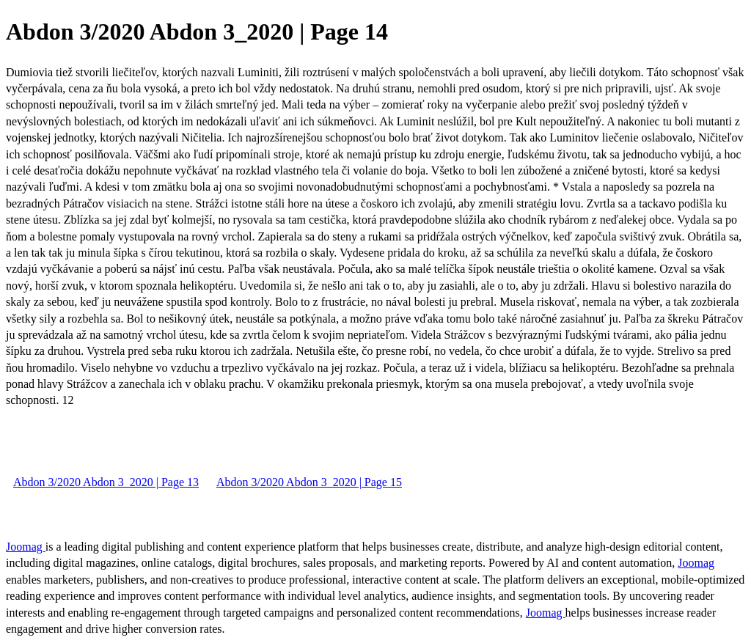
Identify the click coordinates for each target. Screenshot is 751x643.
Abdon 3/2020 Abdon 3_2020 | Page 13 (106, 482)
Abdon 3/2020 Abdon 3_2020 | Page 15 (309, 482)
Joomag (25, 546)
